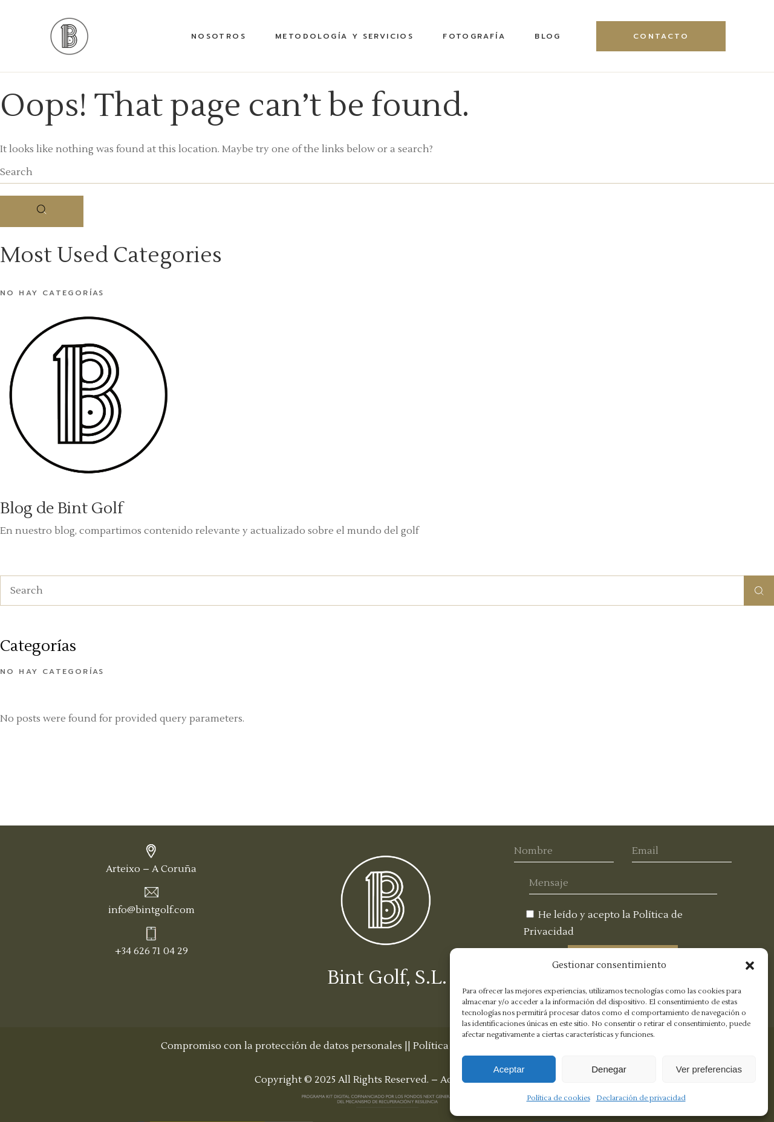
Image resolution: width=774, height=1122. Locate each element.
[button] (750, 966)
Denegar (608, 1069)
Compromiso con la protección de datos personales (281, 1046)
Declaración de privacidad (641, 1098)
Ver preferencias (709, 1069)
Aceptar (509, 1069)
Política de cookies (558, 1098)
